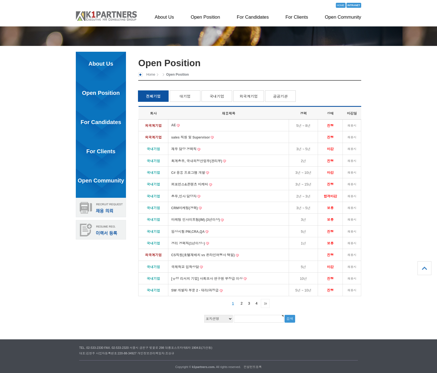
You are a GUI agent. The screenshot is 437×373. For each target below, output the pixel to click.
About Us (164, 17)
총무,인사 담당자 (184, 196)
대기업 (185, 96)
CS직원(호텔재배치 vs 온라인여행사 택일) (203, 255)
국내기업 (217, 96)
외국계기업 (249, 96)
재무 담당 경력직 (184, 149)
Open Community (343, 17)
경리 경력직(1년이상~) (188, 243)
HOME (340, 5)
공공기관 (280, 96)
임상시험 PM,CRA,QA (188, 232)
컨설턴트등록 (253, 367)
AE (174, 125)
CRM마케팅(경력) (185, 208)
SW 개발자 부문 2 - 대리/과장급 (195, 290)
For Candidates (253, 17)
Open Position (205, 17)
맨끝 (265, 303)
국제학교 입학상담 (185, 267)
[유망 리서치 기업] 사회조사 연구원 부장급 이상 (207, 279)
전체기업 (153, 96)
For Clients (296, 17)
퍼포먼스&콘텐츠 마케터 (190, 184)
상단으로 (424, 268)
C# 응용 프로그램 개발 (188, 173)
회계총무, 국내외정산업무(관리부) (197, 161)
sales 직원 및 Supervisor (191, 137)
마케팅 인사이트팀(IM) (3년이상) (196, 220)
